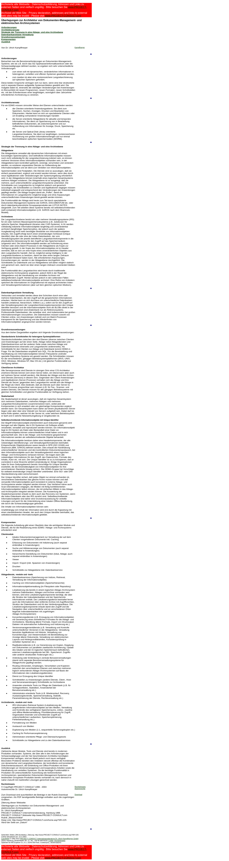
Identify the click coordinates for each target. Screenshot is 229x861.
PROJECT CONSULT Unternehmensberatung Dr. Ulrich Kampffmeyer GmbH (49, 839)
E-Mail (51, 841)
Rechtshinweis (80, 787)
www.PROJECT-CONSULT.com (63, 15)
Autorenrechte (80, 789)
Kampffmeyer (80, 47)
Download (78, 794)
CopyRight (5, 839)
